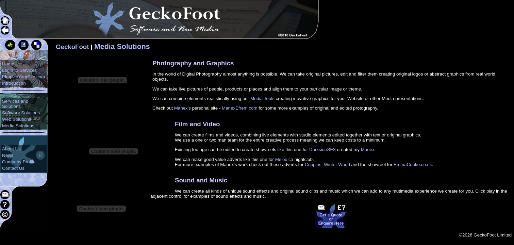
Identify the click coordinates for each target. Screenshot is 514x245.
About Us (11, 148)
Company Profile (19, 161)
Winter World (337, 164)
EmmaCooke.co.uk (413, 164)
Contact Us (13, 168)
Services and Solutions (15, 104)
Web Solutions (16, 119)
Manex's (182, 108)
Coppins (313, 164)
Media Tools (262, 98)
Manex (368, 149)
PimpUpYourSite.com (23, 76)
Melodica (284, 159)
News (7, 155)
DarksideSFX (322, 149)
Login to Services (19, 70)
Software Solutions (21, 112)
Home (8, 63)
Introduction (14, 83)
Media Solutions (18, 125)
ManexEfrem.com (239, 108)
